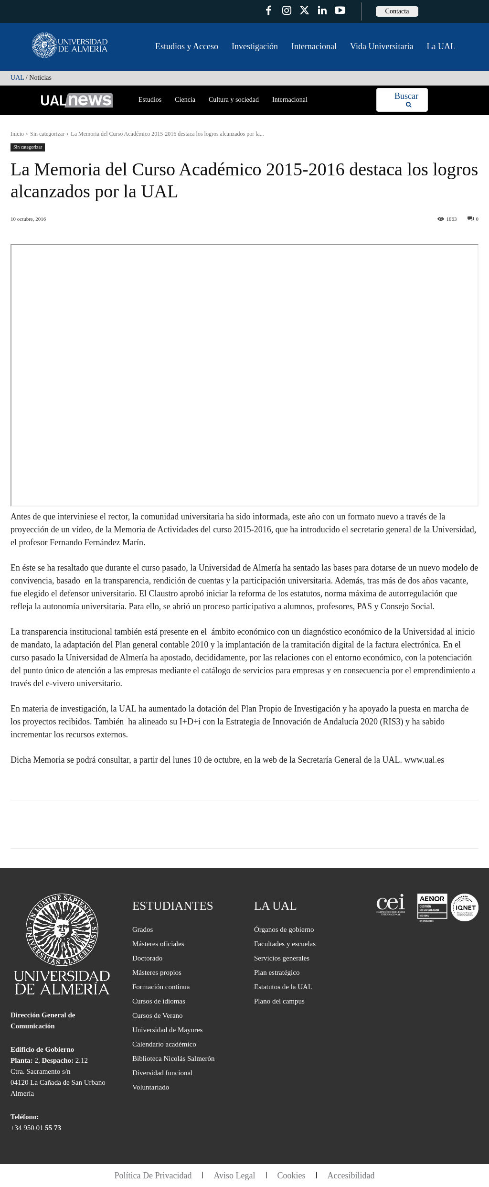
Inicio (17, 133)
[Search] (406, 100)
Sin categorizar (47, 133)
